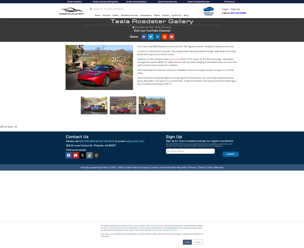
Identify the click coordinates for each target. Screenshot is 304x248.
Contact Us (176, 15)
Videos (157, 15)
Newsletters (145, 15)
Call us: (234, 13)
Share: (134, 37)
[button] (144, 37)
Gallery (115, 15)
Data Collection (215, 167)
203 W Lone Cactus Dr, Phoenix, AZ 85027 (91, 145)
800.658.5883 (87, 141)
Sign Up (235, 9)
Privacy (192, 167)
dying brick (175, 59)
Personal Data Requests (174, 167)
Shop (186, 15)
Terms (201, 167)
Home (97, 15)
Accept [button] (187, 242)
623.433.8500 (106, 141)
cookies (130, 226)
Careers (165, 15)
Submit (228, 154)
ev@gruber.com (134, 141)
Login (225, 9)
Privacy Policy (173, 230)
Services (106, 15)
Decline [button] (197, 242)
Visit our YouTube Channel (152, 31)
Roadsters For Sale (129, 15)
